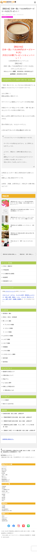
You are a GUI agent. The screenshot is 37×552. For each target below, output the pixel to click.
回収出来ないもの (9, 390)
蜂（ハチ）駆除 (7, 321)
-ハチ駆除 (3, 495)
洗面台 (13, 297)
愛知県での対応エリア (9, 371)
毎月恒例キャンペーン (7, 17)
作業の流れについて (8, 375)
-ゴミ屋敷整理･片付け (6, 489)
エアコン (12, 295)
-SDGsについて (4, 517)
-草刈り (3, 500)
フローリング (5, 295)
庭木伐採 (5, 358)
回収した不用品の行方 (9, 386)
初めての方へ (4, 468)
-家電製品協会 (4, 519)
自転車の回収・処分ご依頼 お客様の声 (13, 413)
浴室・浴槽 (8, 297)
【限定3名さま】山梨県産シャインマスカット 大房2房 (22, 226)
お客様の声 (4, 471)
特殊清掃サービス (7, 281)
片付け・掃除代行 (7, 266)
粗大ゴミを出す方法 (8, 403)
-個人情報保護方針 (5, 509)
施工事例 (3, 473)
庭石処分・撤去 (7, 313)
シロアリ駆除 (6, 339)
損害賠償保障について (6, 479)
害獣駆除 (5, 347)
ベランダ (23, 297)
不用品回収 (6, 269)
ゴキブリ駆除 (6, 343)
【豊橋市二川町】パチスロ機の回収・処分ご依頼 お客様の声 (19, 430)
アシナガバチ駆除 (9, 324)
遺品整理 (5, 277)
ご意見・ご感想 (4, 474)
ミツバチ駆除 (8, 332)
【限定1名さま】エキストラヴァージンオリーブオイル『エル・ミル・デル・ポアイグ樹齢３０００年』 (22, 218)
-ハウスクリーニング (5, 492)
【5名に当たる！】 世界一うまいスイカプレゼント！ (21, 241)
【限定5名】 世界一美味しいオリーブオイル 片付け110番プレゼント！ (27, 254)
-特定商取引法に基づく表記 (7, 510)
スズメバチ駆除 (9, 328)
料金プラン (6, 379)
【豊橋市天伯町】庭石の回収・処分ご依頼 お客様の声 (17, 421)
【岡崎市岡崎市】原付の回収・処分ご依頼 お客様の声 (17, 417)
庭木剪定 (5, 361)
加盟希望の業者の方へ (8, 439)
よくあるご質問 (7, 382)
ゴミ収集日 (6, 400)
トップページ (4, 466)
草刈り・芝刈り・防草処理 (10, 317)
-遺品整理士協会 (5, 520)
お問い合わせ (4, 477)
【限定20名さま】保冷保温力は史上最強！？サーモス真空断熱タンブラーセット (22, 210)
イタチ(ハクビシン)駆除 (9, 354)
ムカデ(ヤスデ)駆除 (8, 335)
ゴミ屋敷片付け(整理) (8, 273)
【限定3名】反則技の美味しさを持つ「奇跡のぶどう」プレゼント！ (10, 254)
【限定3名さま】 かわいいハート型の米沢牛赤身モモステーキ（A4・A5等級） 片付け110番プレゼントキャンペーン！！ (22, 203)
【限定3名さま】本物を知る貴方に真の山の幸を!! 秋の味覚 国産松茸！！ (22, 234)
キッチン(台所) (20, 295)
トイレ (18, 297)
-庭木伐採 (3, 497)
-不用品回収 (4, 486)
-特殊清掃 (3, 494)
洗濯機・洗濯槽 (17, 299)
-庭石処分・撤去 (5, 491)
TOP (18, 451)
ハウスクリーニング (10, 291)
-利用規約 (3, 507)
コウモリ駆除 (6, 350)
